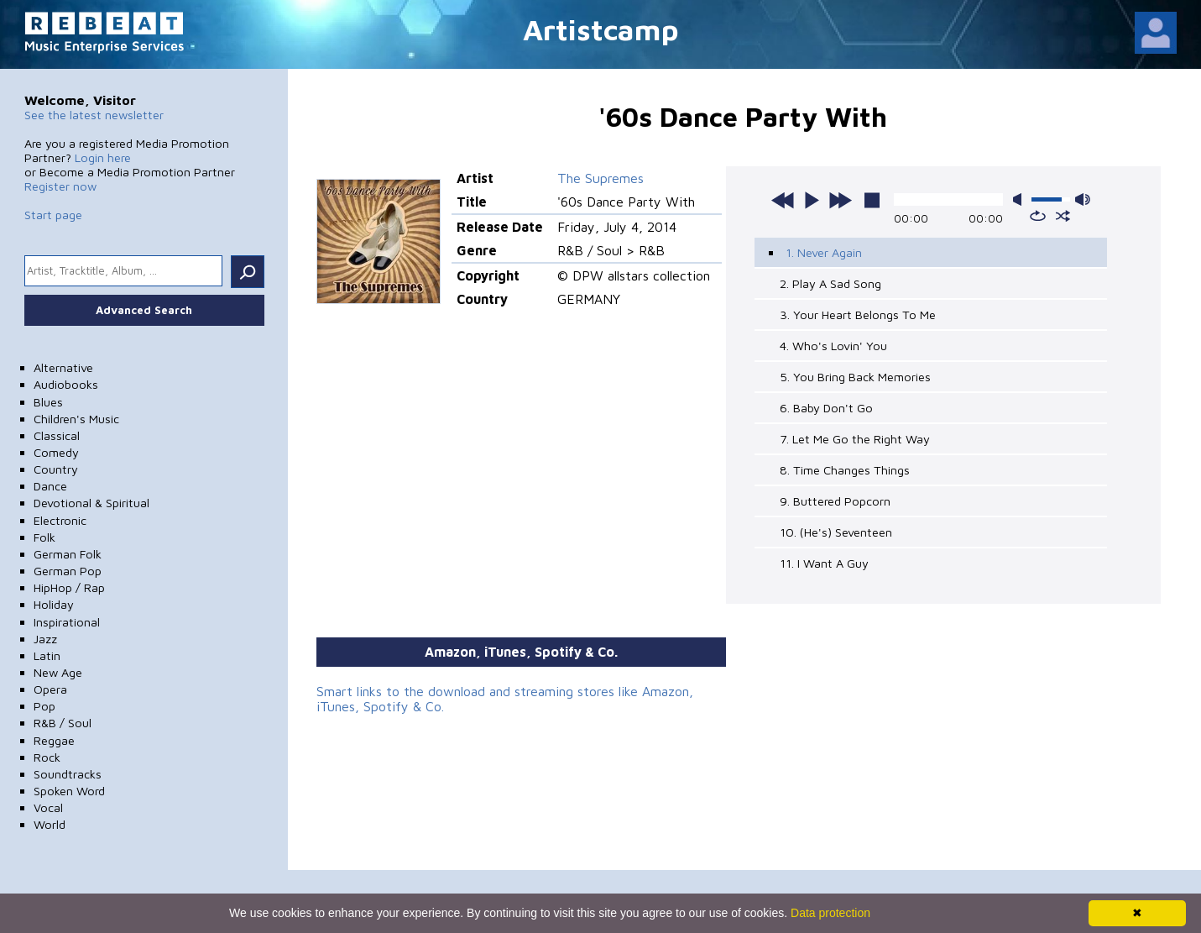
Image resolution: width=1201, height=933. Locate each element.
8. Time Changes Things (845, 470)
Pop (44, 706)
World (49, 824)
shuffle (1062, 215)
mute (1020, 199)
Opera (50, 689)
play (811, 200)
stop (872, 200)
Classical (57, 435)
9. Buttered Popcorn (835, 501)
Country (56, 469)
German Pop (68, 570)
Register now (60, 186)
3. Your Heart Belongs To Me (858, 314)
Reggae (54, 740)
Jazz (45, 639)
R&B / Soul (62, 722)
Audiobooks (66, 384)
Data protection (830, 913)
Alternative (63, 367)
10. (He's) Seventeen (836, 532)
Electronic (60, 520)
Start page (53, 214)
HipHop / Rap (69, 587)
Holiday (54, 604)
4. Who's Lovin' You (833, 345)
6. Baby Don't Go (826, 408)
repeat (1037, 215)
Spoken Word (69, 791)
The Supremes (600, 178)
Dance (50, 486)
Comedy (56, 452)
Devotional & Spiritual (91, 502)
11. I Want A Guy (824, 563)
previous (783, 200)
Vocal (48, 807)
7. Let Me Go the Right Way (855, 439)
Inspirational (67, 622)
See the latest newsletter (94, 114)
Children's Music (76, 418)
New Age (58, 672)
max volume (1082, 199)
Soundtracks (68, 774)
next (840, 200)
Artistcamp (601, 29)
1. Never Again (824, 252)
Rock (47, 757)
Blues (48, 402)
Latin (47, 655)
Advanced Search (144, 310)
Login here (103, 157)
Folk (44, 537)
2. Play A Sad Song (830, 283)
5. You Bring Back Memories (855, 377)
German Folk (68, 554)
